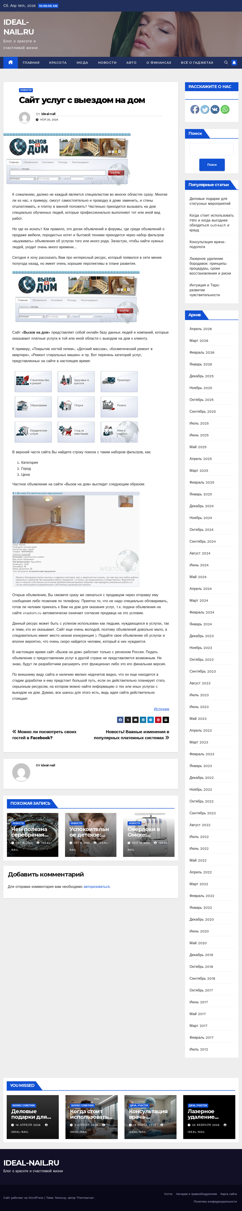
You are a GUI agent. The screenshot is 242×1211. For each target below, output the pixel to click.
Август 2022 (199, 825)
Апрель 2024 (200, 589)
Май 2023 (197, 718)
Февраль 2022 (201, 896)
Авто (131, 63)
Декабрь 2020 (201, 919)
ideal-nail (48, 114)
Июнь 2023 (199, 707)
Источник (161, 709)
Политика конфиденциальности (215, 1201)
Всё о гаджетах (197, 63)
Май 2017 (197, 1014)
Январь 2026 (200, 364)
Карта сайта (229, 1194)
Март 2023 (198, 742)
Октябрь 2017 (201, 990)
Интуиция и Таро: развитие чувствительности (204, 290)
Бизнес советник (24, 1105)
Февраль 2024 (201, 612)
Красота (58, 63)
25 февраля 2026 (206, 1125)
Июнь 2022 (199, 848)
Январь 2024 (200, 624)
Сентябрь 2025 (202, 411)
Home (168, 1194)
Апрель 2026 (200, 329)
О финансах (158, 63)
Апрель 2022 (200, 872)
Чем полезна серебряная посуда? (29, 835)
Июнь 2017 (198, 1002)
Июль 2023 (199, 695)
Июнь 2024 (199, 565)
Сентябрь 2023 (202, 671)
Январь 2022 (200, 907)
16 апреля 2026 (29, 1125)
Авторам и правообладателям (196, 1194)
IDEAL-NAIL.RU (31, 1163)
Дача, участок (139, 1105)
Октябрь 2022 (201, 801)
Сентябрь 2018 (202, 978)
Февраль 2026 (201, 352)
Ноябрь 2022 (200, 789)
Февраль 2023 (201, 754)
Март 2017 (198, 1026)
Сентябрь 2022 (202, 813)
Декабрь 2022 (201, 778)
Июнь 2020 (199, 931)
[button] (226, 62)
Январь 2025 (200, 494)
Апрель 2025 (200, 459)
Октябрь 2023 (201, 659)
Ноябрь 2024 (200, 518)
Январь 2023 (200, 766)
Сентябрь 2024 (202, 541)
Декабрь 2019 (201, 955)
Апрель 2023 (200, 730)
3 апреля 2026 (86, 1125)
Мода (82, 63)
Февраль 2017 (201, 1037)
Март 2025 (198, 470)
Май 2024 (197, 577)
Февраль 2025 (201, 482)
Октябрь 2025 (201, 400)
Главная (31, 63)
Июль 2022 (199, 837)
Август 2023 (199, 683)
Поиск (195, 133)
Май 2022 (197, 860)
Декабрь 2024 (201, 506)
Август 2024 (199, 553)
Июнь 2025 (199, 435)
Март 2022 (198, 884)
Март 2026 (198, 341)
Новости (107, 63)
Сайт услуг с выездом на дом (82, 100)
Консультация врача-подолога (148, 1117)
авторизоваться (96, 887)
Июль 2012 (198, 1049)
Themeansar (85, 1197)
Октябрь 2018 (201, 967)
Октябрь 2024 (201, 530)
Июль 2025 (199, 423)
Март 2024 (198, 600)
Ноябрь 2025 (200, 388)
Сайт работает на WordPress (23, 1197)
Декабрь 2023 (201, 636)
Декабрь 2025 (201, 376)
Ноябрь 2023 (200, 648)
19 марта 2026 (145, 1125)
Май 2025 (197, 447)
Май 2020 (198, 943)
